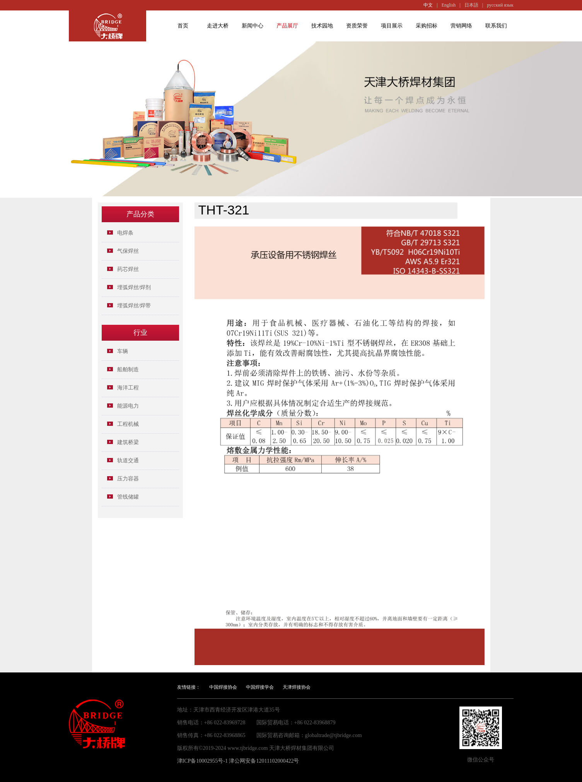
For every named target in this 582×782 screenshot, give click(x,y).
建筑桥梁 (128, 442)
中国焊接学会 (260, 687)
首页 (183, 26)
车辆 (122, 351)
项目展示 (392, 26)
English (449, 5)
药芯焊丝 (128, 269)
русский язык (500, 5)
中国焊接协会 (223, 687)
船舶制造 (128, 369)
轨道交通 (128, 460)
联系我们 (496, 26)
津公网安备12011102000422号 (264, 761)
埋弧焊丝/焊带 (134, 306)
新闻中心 (252, 26)
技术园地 (322, 26)
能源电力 (128, 406)
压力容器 (128, 479)
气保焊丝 (128, 251)
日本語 (471, 5)
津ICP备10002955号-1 (202, 761)
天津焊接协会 (297, 687)
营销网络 (461, 26)
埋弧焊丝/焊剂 (134, 287)
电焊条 (125, 233)
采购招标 (426, 26)
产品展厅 (287, 26)
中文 (428, 5)
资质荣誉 (357, 26)
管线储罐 (128, 497)
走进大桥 (218, 26)
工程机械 (128, 424)
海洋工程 (128, 388)
